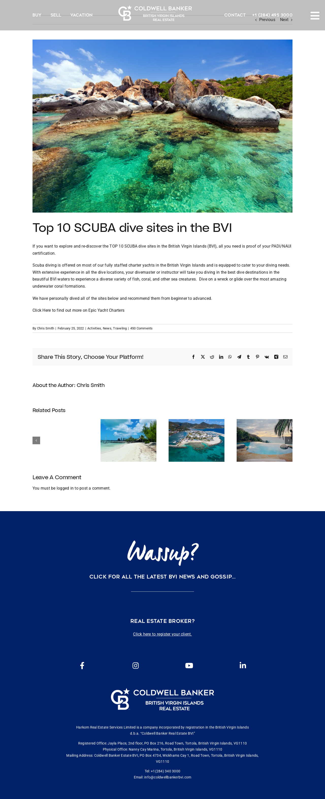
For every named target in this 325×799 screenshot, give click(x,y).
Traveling (120, 328)
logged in (65, 488)
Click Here (41, 310)
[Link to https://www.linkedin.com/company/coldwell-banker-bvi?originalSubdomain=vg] (243, 666)
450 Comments (141, 328)
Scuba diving (44, 265)
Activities (94, 328)
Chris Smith (45, 328)
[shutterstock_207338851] (162, 126)
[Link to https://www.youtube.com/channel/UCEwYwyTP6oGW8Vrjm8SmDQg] (189, 666)
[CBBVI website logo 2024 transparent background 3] (155, 13)
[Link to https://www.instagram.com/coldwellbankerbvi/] (135, 666)
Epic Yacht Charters (106, 310)
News (107, 328)
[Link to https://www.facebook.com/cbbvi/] (82, 666)
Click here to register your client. (162, 634)
